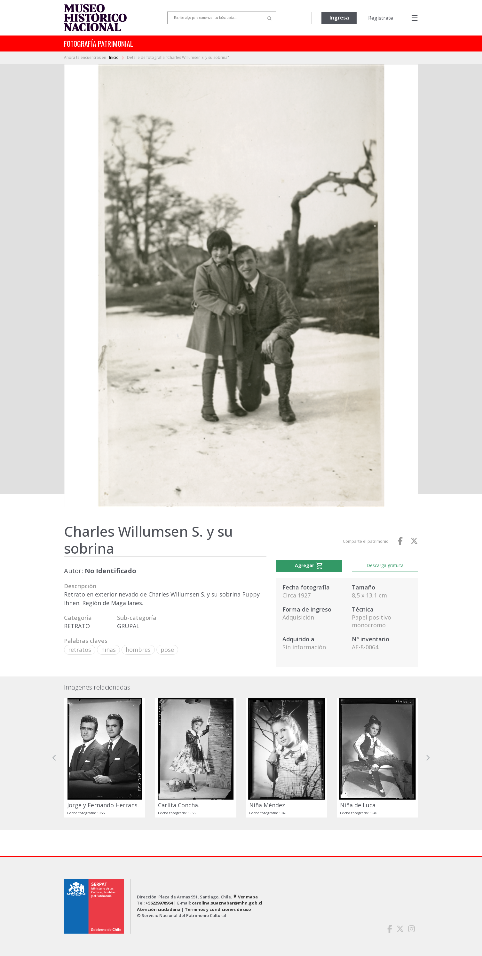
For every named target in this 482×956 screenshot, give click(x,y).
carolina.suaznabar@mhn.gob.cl (227, 903)
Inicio (114, 57)
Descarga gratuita (385, 565)
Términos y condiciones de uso (218, 909)
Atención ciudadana (158, 909)
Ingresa (339, 17)
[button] (54, 757)
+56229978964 (159, 903)
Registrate (380, 17)
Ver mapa (245, 897)
